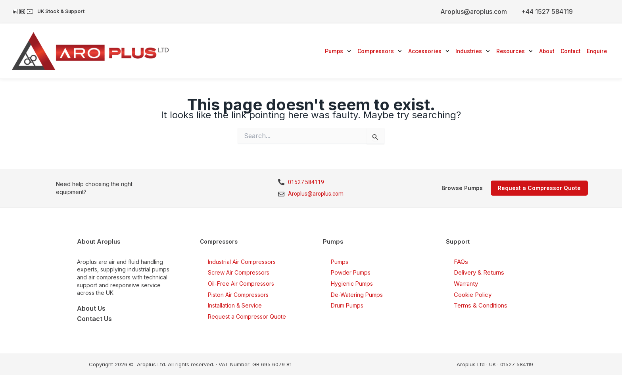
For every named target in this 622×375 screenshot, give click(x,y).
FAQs (461, 261)
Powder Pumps (351, 272)
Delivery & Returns (479, 272)
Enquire (597, 51)
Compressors (379, 51)
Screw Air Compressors (238, 272)
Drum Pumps (347, 305)
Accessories (428, 51)
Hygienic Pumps (352, 283)
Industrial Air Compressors (242, 261)
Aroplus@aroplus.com (473, 11)
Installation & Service (235, 305)
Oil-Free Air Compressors (241, 283)
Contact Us (94, 319)
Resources (514, 51)
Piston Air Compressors (238, 294)
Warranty (466, 283)
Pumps (338, 51)
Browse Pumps (462, 188)
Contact (570, 51)
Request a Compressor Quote (247, 316)
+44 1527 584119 (547, 11)
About (546, 51)
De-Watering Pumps (357, 294)
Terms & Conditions (480, 305)
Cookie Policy (472, 294)
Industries (472, 51)
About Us (91, 308)
